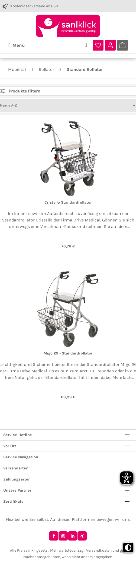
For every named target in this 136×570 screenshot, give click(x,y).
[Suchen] (85, 45)
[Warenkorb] (122, 45)
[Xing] (82, 536)
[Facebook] (53, 536)
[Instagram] (63, 536)
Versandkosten (99, 550)
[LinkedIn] (72, 536)
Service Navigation (20, 457)
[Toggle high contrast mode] (128, 547)
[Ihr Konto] (110, 45)
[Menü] (16, 45)
